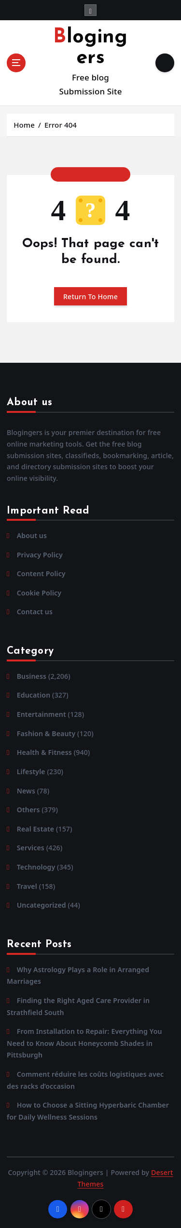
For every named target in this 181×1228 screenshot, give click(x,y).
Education (34, 695)
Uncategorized (41, 905)
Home (24, 125)
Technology (36, 866)
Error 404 (60, 125)
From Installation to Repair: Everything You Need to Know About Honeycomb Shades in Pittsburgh (84, 1043)
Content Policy (41, 573)
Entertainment (41, 714)
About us (32, 535)
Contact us (35, 611)
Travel (27, 886)
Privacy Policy (40, 554)
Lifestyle (31, 771)
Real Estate (35, 828)
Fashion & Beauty (46, 733)
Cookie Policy (39, 592)
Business (31, 676)
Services (30, 847)
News (26, 790)
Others (28, 809)
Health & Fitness (44, 752)
